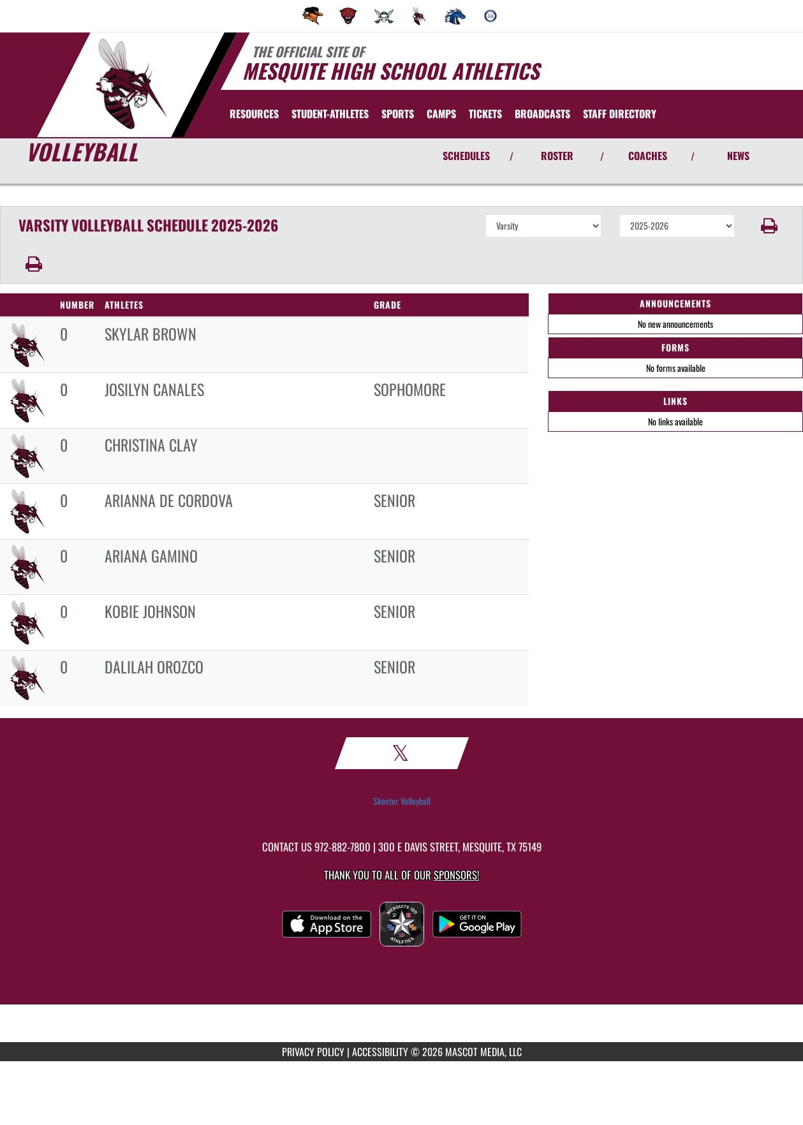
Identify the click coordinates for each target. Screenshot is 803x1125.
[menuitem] (312, 16)
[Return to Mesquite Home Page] (131, 83)
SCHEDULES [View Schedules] (466, 155)
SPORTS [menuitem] (397, 113)
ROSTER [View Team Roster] (557, 155)
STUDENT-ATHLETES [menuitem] (330, 113)
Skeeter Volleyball (402, 801)
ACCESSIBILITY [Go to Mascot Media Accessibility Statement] (380, 1051)
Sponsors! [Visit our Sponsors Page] (456, 875)
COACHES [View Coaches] (647, 155)
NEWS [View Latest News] (738, 155)
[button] (769, 226)
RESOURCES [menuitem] (254, 113)
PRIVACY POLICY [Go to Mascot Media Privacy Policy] (313, 1051)
